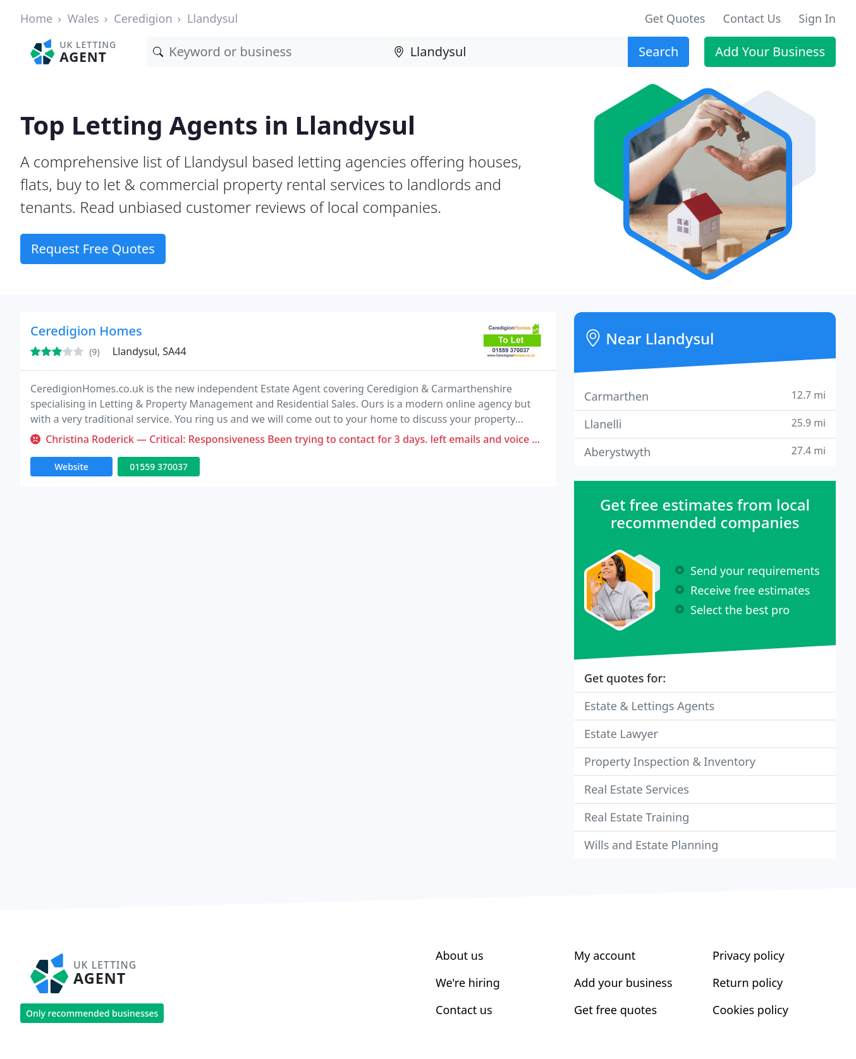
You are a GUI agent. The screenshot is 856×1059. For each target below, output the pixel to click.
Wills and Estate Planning (651, 844)
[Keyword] (267, 52)
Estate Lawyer (621, 733)
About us (460, 955)
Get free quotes (615, 1009)
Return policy (747, 982)
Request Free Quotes (93, 248)
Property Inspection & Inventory (669, 761)
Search (658, 51)
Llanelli (705, 424)
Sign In (817, 18)
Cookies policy (750, 1009)
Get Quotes (675, 18)
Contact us (464, 1009)
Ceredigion (143, 18)
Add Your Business (770, 51)
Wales (83, 18)
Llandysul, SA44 (149, 351)
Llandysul (212, 18)
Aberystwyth (705, 451)
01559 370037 (159, 467)
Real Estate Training (636, 817)
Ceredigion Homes (86, 330)
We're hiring (468, 982)
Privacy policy (748, 955)
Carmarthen (705, 396)
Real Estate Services (636, 789)
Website (71, 467)
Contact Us (752, 18)
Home (36, 18)
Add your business (623, 982)
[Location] (507, 52)
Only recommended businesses (92, 1013)
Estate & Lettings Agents (649, 705)
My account (604, 955)
